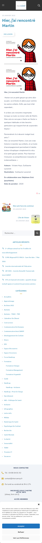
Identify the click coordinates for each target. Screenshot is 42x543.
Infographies (8, 409)
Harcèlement (8, 396)
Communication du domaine (14, 327)
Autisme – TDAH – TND (12, 314)
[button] (39, 504)
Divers (6, 340)
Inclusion (8, 34)
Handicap (7, 383)
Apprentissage (9, 301)
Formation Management (14, 370)
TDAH (6, 448)
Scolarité (7, 439)
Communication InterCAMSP (14, 331)
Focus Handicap (9, 357)
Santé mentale (9, 435)
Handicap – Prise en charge (13, 392)
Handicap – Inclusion (13, 387)
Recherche (8, 430)
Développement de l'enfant (14, 336)
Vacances (7, 456)
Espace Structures (10, 353)
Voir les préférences (21, 538)
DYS (5, 344)
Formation (7, 361)
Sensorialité (8, 443)
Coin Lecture (8, 323)
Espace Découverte (10, 348)
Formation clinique (12, 366)
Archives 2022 (9, 305)
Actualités (7, 297)
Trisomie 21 (8, 452)
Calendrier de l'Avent (11, 318)
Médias (6, 417)
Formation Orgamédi (13, 374)
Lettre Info (8, 413)
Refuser (21, 532)
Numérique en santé (11, 422)
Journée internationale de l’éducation (18, 266)
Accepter (21, 526)
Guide (6, 379)
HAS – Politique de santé (13, 400)
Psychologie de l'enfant (12, 426)
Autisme (7, 310)
